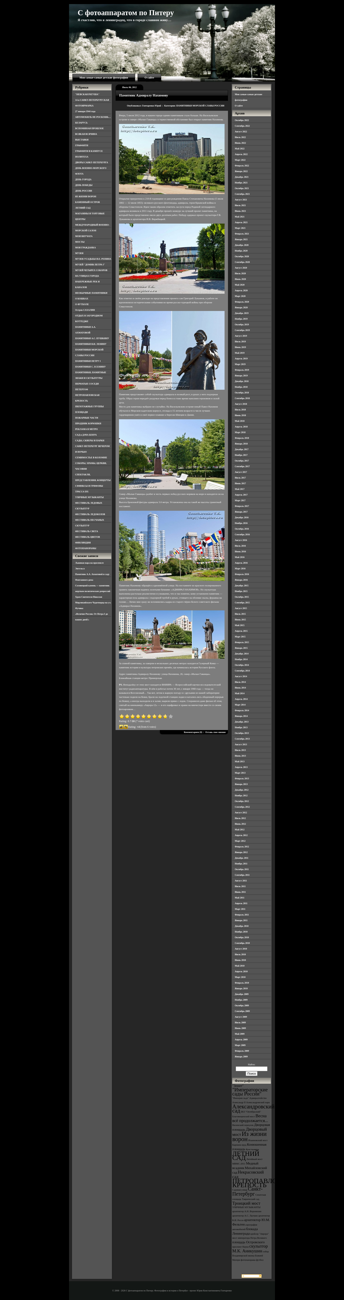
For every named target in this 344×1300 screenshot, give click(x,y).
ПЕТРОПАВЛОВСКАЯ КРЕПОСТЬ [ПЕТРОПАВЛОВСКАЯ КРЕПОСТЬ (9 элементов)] (265, 1183)
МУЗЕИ (79, 253)
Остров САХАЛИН (85, 310)
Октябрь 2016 (242, 529)
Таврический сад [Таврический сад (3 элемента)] (250, 1199)
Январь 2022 (241, 171)
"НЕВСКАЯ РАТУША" (87, 94)
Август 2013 (241, 744)
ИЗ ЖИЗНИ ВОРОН (85, 196)
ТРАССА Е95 (82, 491)
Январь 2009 (241, 1056)
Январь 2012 (241, 852)
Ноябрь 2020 (241, 250)
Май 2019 (240, 353)
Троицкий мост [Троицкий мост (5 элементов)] (246, 1203)
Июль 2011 (240, 886)
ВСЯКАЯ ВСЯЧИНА (86, 134)
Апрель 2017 (241, 494)
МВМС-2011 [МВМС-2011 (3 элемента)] (238, 1163)
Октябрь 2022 (242, 120)
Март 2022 (240, 160)
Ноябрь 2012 (241, 795)
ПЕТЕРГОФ (81, 389)
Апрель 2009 (241, 1039)
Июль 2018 (240, 409)
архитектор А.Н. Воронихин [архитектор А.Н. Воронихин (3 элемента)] (246, 1211)
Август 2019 (241, 336)
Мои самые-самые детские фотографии (103, 77)
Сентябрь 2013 (242, 739)
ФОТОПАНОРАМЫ (85, 548)
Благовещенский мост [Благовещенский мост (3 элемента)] (243, 1116)
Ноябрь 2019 (241, 319)
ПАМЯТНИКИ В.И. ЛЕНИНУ (90, 344)
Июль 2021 (240, 205)
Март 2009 (240, 1045)
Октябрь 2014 (242, 665)
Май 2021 (240, 216)
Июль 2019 (240, 341)
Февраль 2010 (242, 983)
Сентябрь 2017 (242, 466)
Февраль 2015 (242, 642)
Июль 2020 (240, 273)
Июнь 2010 (240, 960)
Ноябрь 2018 (241, 387)
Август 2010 (241, 948)
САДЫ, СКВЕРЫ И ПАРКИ (89, 440)
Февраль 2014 (242, 710)
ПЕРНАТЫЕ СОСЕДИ (87, 383)
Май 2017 (240, 489)
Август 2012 (241, 812)
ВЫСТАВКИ (82, 139)
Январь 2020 (241, 307)
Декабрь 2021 (241, 177)
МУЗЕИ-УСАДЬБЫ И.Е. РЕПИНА (93, 259)
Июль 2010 (240, 954)
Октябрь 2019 (242, 324)
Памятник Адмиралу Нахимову (143, 95)
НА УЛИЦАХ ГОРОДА (87, 276)
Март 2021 (240, 228)
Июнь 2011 (240, 892)
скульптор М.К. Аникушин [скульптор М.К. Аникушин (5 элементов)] (250, 1248)
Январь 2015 (241, 648)
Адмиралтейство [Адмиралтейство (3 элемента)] (258, 1098)
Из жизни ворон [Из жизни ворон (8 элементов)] (249, 1136)
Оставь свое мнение (215, 732)
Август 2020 (241, 267)
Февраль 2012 (242, 846)
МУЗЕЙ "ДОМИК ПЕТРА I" (90, 264)
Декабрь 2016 (241, 517)
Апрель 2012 (241, 835)
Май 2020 (240, 285)
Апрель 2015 (241, 631)
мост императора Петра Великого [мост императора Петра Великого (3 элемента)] (249, 1238)
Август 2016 (241, 540)
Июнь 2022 (240, 143)
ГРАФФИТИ (81, 145)
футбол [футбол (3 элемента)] (260, 1260)
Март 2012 (240, 841)
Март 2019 (240, 364)
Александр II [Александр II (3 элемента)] (238, 1102)
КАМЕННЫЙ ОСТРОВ (87, 202)
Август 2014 (241, 676)
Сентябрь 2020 (242, 262)
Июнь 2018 (240, 415)
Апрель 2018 (241, 426)
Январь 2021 (241, 239)
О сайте (149, 77)
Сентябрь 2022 (242, 126)
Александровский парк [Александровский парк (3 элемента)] (258, 1102)
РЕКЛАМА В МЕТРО (86, 429)
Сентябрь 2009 (242, 1011)
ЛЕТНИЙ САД (82, 208)
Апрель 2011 (241, 903)
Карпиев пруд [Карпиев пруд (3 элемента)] (239, 1145)
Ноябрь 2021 (241, 182)
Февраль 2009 (242, 1051)
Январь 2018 (241, 443)
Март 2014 (240, 704)
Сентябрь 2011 (242, 875)
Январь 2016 (241, 580)
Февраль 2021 (242, 233)
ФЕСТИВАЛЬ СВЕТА (86, 531)
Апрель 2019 (241, 358)
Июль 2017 (240, 477)
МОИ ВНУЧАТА (83, 236)
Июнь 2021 (240, 211)
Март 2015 (240, 636)
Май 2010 (240, 966)
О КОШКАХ (81, 298)
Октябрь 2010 (242, 937)
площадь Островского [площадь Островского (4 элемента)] (248, 1242)
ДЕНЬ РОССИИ (83, 191)
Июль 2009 (240, 1022)
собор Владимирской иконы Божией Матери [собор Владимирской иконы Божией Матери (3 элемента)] (250, 1255)
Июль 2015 (240, 614)
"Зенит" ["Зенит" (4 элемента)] (238, 1086)
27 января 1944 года (85, 111)
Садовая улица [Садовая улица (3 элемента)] (239, 1190)
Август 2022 (241, 131)
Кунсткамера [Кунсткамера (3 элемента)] (252, 1149)
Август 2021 (241, 199)
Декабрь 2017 (241, 449)
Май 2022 (240, 148)
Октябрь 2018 (242, 392)
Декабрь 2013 (241, 721)
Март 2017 (240, 500)
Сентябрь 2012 (242, 807)
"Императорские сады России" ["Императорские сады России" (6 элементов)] (250, 1092)
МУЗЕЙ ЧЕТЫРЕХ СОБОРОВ (91, 270)
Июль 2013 (240, 750)
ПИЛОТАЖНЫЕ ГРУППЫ (89, 406)
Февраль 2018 (242, 438)
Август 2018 (241, 404)
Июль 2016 (240, 546)
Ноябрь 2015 (241, 591)
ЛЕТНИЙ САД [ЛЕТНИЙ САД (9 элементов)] (245, 1155)
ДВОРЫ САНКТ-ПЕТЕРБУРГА (91, 162)
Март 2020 (240, 296)
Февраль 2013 (242, 778)
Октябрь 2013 (242, 733)
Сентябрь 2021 (242, 194)
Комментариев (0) (193, 732)
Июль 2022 (240, 137)
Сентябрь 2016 (242, 534)
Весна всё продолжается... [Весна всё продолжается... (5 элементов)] (250, 1118)
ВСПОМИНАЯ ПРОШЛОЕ (89, 128)
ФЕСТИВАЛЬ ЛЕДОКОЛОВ (90, 514)
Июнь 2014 (240, 687)
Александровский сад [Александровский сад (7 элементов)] (253, 1108)
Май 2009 (240, 1034)
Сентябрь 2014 (242, 670)
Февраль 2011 (242, 914)
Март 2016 (240, 568)
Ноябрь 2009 (241, 1000)
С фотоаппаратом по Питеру (126, 13)
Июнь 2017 (240, 483)
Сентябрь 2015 (242, 602)
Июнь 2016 (240, 551)
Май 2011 (239, 897)
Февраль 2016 (242, 574)
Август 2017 (241, 472)
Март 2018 (240, 432)
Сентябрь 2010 (242, 943)
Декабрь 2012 (241, 790)
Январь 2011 (241, 920)
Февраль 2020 (242, 302)
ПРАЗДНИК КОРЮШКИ (88, 423)
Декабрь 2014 (241, 653)
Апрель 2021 (241, 222)
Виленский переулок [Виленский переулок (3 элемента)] (242, 1125)
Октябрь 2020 (242, 256)
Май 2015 (240, 625)
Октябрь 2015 (242, 597)
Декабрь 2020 (241, 245)
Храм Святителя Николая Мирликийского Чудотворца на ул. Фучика (93, 602)
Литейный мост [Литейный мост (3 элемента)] (254, 1159)
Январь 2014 (241, 716)
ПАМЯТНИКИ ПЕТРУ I (88, 361)
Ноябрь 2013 (241, 727)
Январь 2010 (241, 988)
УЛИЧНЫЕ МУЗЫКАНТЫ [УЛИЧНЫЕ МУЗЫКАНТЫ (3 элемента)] (246, 1207)
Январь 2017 (241, 512)
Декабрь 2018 (241, 381)
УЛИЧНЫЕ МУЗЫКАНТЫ (89, 497)
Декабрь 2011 (241, 858)
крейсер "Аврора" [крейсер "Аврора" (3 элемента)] (259, 1234)
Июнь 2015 (240, 619)
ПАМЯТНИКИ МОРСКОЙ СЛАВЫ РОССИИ (200, 105)
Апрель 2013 (241, 767)
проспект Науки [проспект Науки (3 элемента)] (240, 1247)
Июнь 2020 (240, 279)
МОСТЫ (79, 242)
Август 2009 (241, 1017)
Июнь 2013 (240, 756)
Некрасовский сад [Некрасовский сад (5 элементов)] (248, 1174)
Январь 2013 (241, 784)
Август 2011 (241, 880)
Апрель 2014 (241, 699)
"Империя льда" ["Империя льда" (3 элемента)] (240, 1098)
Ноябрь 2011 (241, 863)
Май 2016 (240, 557)
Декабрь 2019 (241, 313)
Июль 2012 (240, 818)
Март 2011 (240, 909)
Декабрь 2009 (241, 994)
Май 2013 (240, 761)
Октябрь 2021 (242, 188)
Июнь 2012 (240, 824)
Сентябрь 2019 (242, 330)
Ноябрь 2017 (241, 455)
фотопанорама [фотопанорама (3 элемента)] (248, 1260)
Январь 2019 (241, 375)
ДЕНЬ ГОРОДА (83, 179)
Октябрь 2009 (242, 1005)
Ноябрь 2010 (241, 931)
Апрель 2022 (241, 154)
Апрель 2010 (241, 971)
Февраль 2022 (242, 165)
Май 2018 (240, 421)
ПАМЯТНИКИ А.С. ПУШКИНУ (92, 338)
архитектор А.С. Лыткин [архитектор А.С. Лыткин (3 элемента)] (245, 1215)
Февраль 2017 (242, 506)
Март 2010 (240, 977)
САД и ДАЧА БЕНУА (86, 435)
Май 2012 (240, 829)
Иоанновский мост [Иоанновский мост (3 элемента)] (257, 1140)
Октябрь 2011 (242, 869)
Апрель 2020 (241, 290)
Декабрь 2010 (241, 926)
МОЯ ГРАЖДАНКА (85, 247)
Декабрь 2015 (241, 585)
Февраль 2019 (242, 370)
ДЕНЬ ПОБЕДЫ (83, 185)
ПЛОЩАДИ (81, 412)
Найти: (251, 1064)
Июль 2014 (240, 682)
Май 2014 (240, 693)
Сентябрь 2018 (242, 398)
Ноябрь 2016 (241, 523)
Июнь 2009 (240, 1028)
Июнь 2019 (240, 347)
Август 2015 (241, 608)
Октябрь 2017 (242, 460)
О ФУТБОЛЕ (82, 304)
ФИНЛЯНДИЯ (83, 542)
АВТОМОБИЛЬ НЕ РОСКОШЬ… (93, 117)
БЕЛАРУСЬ (81, 122)
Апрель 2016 (241, 563)
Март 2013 (240, 773)
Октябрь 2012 (242, 801)
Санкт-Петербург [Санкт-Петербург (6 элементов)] (247, 1191)
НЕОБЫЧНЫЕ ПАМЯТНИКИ (91, 293)
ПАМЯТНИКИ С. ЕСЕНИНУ (90, 366)
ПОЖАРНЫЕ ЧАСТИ (86, 418)
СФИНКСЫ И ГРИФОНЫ (89, 486)
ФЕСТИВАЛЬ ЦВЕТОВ (87, 537)
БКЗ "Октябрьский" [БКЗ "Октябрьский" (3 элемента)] (251, 1111)
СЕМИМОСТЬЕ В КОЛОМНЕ (91, 457)
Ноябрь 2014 (241, 659)
